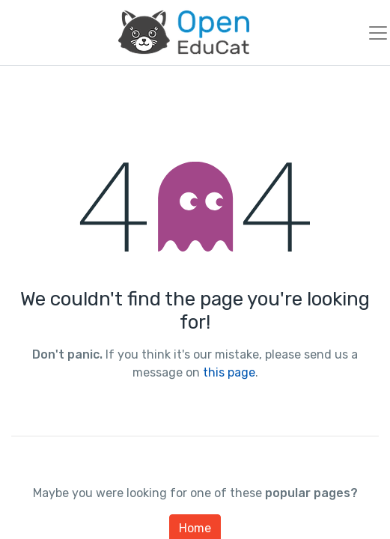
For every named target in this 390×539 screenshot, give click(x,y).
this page (229, 372)
